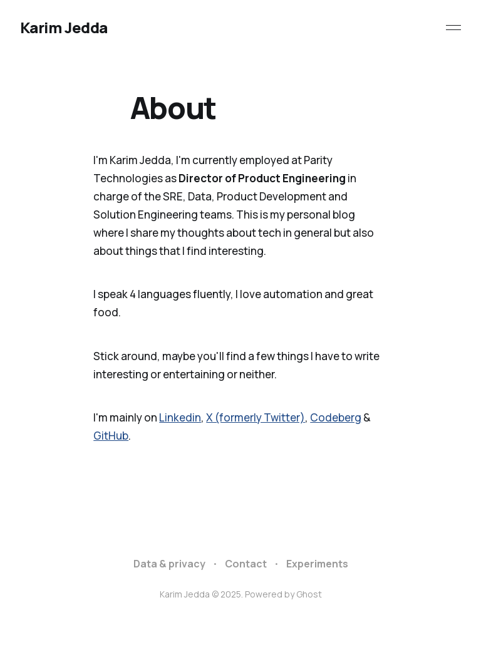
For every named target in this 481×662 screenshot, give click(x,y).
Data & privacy (169, 564)
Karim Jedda (64, 27)
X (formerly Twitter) (255, 417)
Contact (246, 564)
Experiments (317, 564)
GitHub (110, 435)
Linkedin (180, 417)
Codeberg (335, 417)
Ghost (309, 594)
